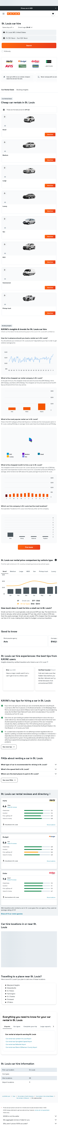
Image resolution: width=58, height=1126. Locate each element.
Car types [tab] (16, 1023)
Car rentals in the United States (44, 1093)
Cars (14, 1093)
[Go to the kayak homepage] (13, 13)
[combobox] (8, 24)
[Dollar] (52, 870)
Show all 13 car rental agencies (12, 910)
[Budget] (52, 833)
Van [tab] (34, 568)
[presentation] (47, 658)
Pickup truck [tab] (43, 568)
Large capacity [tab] (45, 1023)
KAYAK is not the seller (30, 1113)
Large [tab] (21, 568)
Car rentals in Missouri (23, 1095)
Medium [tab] (13, 568)
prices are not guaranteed (42, 1107)
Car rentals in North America (25, 1093)
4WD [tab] (28, 568)
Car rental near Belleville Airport (16, 1041)
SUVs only (7, 48)
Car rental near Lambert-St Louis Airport (18, 1035)
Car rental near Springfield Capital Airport (19, 1038)
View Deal (50, 131)
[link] (29, 543)
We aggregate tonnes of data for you (30, 1116)
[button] (55, 8)
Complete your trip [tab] (30, 1023)
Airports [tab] (7, 1023)
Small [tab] (5, 568)
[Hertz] (52, 797)
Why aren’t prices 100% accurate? (30, 1120)
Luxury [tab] (53, 568)
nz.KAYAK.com (6, 1093)
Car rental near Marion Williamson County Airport (21, 1044)
